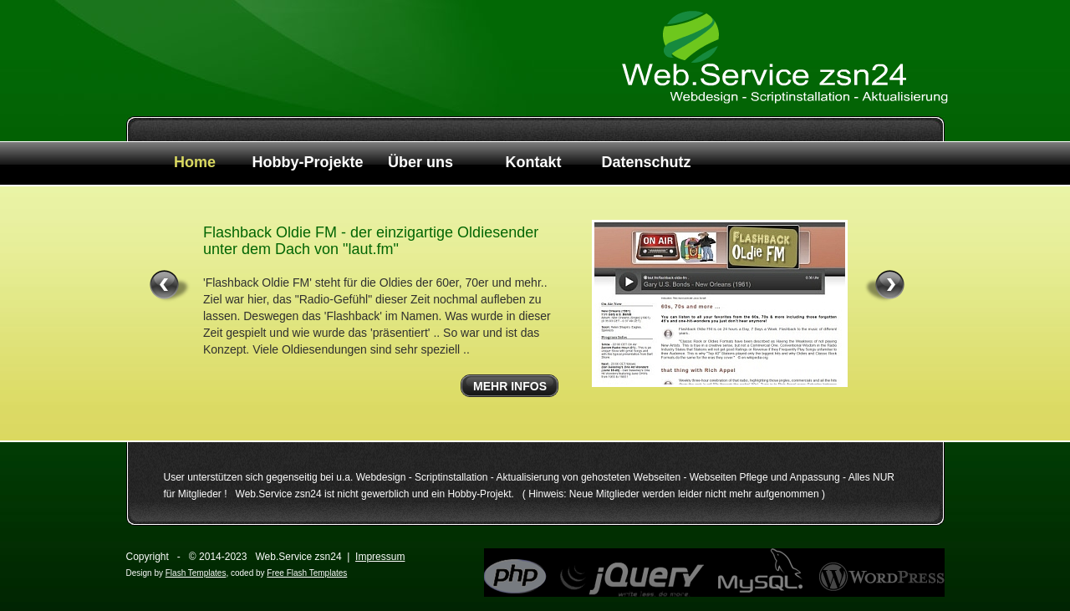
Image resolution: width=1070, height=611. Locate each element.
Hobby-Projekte (307, 162)
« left (170, 286)
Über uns (420, 162)
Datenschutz (645, 162)
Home (195, 162)
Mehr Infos (510, 386)
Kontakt (534, 162)
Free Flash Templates (307, 573)
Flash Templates (196, 573)
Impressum (380, 557)
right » (884, 286)
